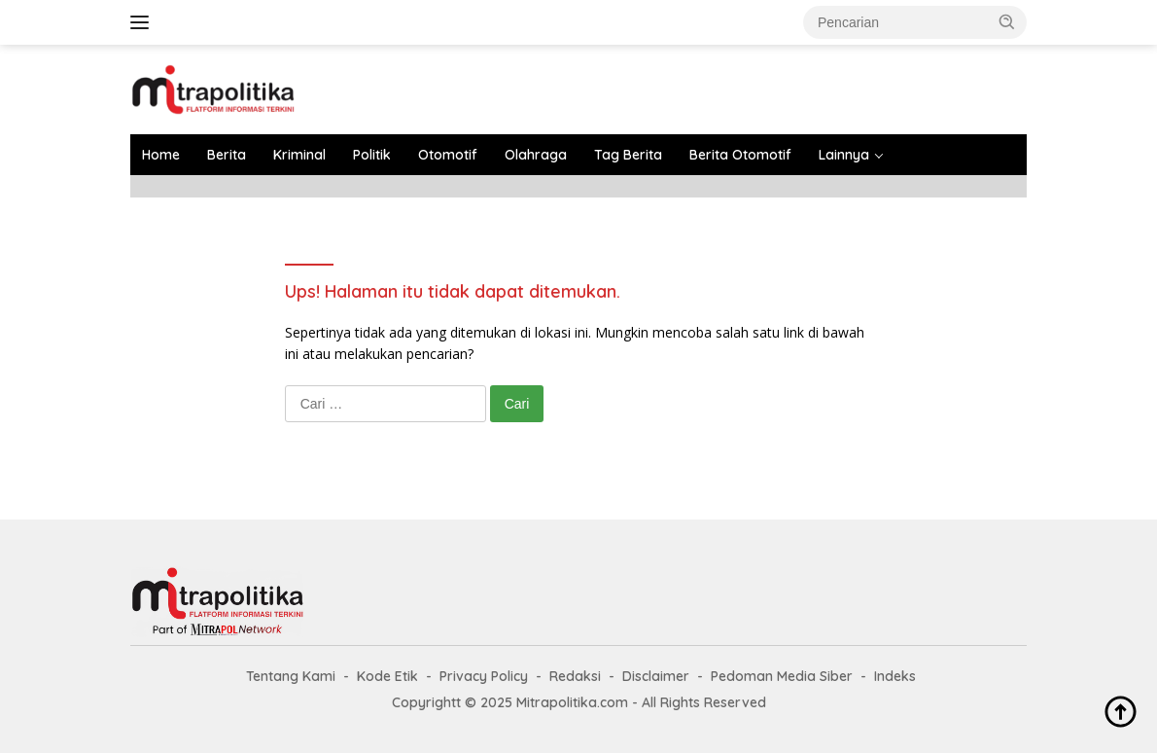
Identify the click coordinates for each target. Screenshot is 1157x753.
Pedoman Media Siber (782, 676)
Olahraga (536, 154)
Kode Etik (387, 676)
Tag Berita (628, 154)
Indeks (895, 676)
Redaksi (575, 676)
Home (161, 154)
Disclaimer (655, 676)
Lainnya (844, 154)
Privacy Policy (483, 676)
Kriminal (299, 154)
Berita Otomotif (740, 154)
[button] (1007, 21)
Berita (226, 154)
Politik (372, 154)
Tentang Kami (290, 676)
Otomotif (447, 154)
